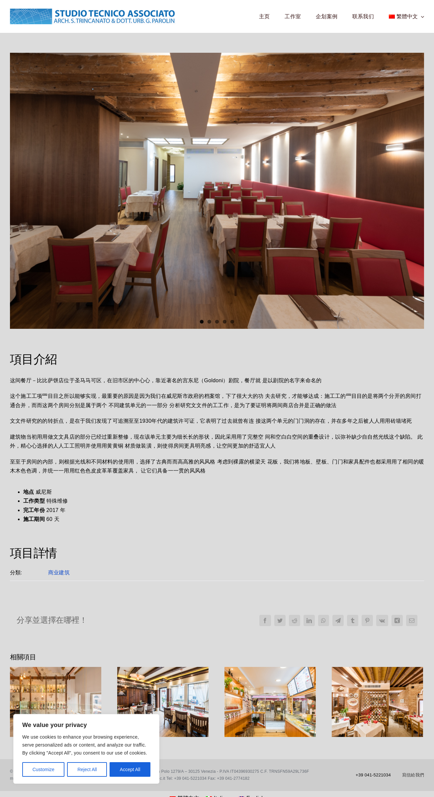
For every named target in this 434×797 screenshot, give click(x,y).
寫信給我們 (413, 774)
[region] (86, 749)
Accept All (130, 769)
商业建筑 (59, 572)
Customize (43, 769)
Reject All (87, 769)
